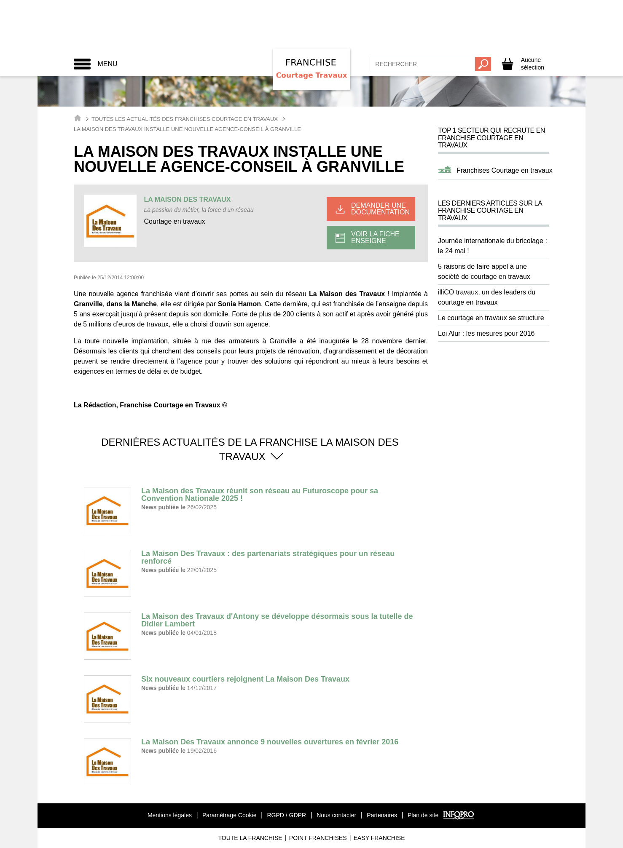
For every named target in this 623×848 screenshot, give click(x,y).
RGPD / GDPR (286, 815)
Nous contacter (336, 815)
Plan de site (423, 815)
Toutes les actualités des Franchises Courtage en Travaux (184, 119)
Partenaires (382, 815)
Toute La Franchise (250, 838)
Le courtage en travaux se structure (491, 317)
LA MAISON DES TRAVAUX (187, 199)
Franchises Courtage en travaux (505, 170)
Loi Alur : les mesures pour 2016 (486, 333)
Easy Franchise (379, 838)
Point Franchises (318, 838)
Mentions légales (170, 815)
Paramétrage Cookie (229, 815)
